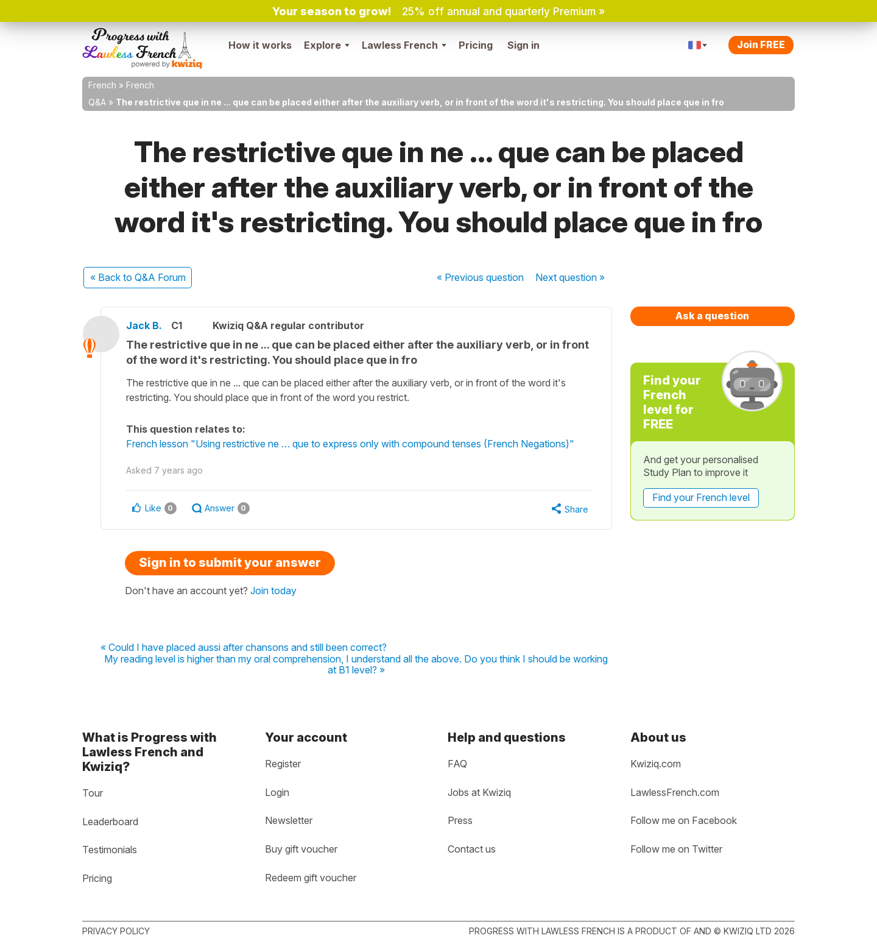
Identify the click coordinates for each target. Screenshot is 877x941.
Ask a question (712, 316)
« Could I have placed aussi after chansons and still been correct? (243, 647)
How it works (260, 45)
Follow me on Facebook (683, 820)
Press (460, 820)
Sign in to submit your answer (230, 562)
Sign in (523, 45)
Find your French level (701, 497)
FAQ (457, 764)
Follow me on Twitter (676, 849)
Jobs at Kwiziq (479, 792)
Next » (570, 277)
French (102, 85)
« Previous (480, 277)
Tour (92, 793)
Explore (327, 45)
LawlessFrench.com (674, 792)
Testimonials (109, 849)
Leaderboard (110, 821)
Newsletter (288, 820)
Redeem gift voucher (310, 878)
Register (283, 764)
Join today (273, 590)
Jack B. (149, 325)
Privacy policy (116, 931)
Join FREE (761, 44)
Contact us (472, 849)
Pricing (476, 45)
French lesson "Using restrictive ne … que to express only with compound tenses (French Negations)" (356, 444)
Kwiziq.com (655, 764)
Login (277, 792)
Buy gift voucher (301, 849)
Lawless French (404, 45)
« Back (138, 277)
